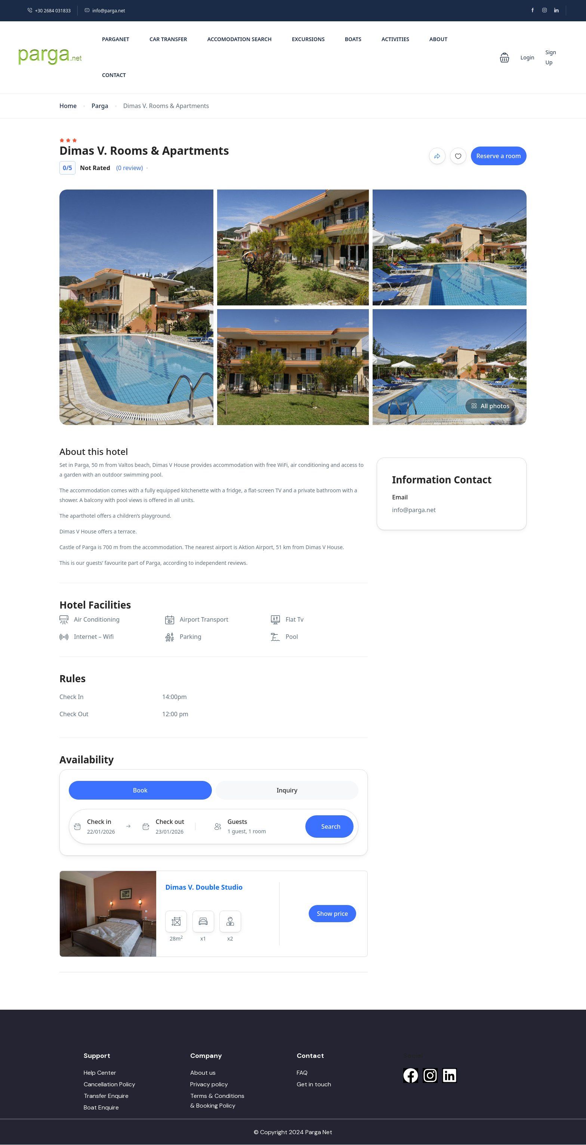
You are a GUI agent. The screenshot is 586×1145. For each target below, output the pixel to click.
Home (68, 106)
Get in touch (314, 1084)
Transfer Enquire (106, 1096)
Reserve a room (498, 156)
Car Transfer (168, 39)
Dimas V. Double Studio (204, 887)
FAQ (302, 1073)
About (438, 39)
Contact (114, 75)
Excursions (308, 39)
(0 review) (129, 168)
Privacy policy (209, 1084)
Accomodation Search (239, 39)
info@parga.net (104, 10)
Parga (100, 106)
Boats (353, 39)
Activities (395, 39)
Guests (237, 822)
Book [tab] (140, 790)
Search (330, 826)
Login (527, 57)
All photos (490, 406)
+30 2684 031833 (49, 10)
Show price (332, 913)
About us (203, 1073)
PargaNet (115, 39)
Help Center (100, 1073)
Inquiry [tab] (287, 790)
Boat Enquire (101, 1107)
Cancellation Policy (109, 1084)
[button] (504, 57)
